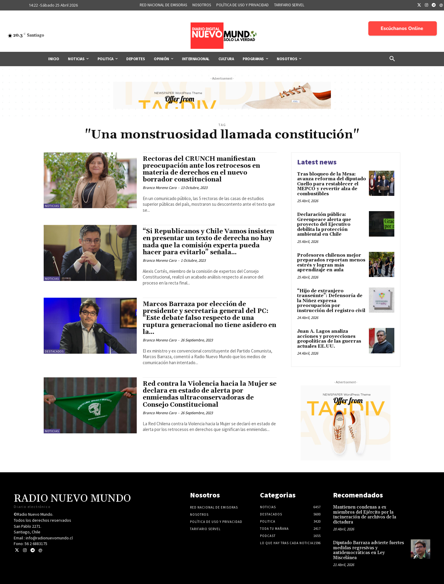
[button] (392, 59)
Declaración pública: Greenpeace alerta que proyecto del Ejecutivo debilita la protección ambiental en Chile (324, 224)
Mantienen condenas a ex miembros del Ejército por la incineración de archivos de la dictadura (364, 514)
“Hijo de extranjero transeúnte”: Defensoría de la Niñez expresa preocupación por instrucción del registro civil (331, 301)
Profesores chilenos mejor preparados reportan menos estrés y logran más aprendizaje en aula (331, 262)
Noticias (52, 206)
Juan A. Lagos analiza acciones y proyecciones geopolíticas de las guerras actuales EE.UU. (329, 339)
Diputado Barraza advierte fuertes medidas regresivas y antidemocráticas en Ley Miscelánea (368, 550)
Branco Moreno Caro (160, 187)
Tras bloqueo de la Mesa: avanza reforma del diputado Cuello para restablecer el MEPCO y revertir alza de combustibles (331, 184)
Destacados (54, 351)
